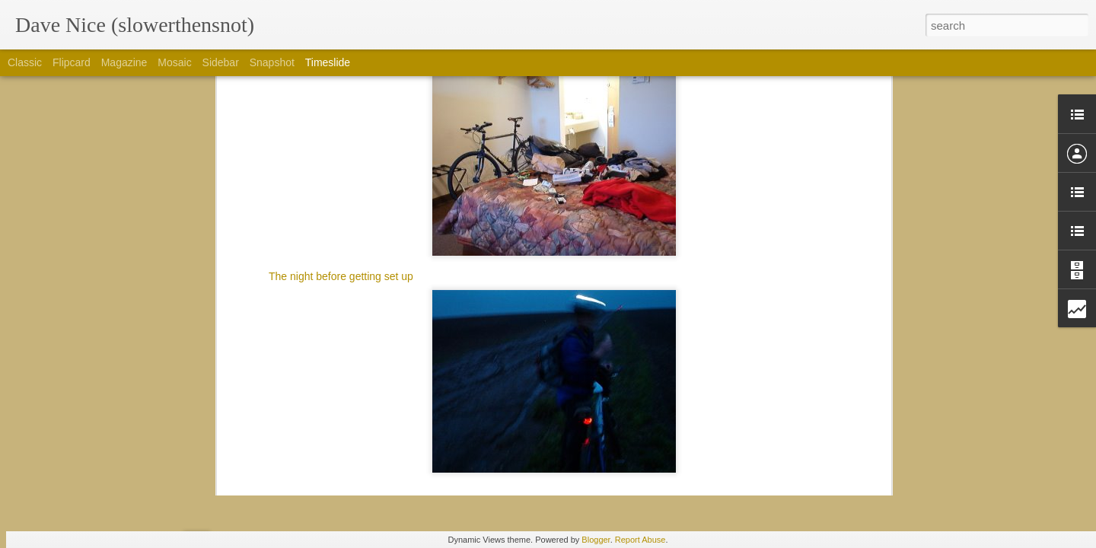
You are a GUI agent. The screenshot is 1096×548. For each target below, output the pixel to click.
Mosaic (174, 62)
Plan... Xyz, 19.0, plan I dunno (560, 379)
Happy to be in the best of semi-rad (780, 405)
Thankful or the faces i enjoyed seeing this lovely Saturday (834, 352)
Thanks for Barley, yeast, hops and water (793, 325)
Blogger (595, 539)
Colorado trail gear (741, 458)
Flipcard (72, 62)
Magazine (124, 62)
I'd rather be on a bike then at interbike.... (793, 431)
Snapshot (272, 62)
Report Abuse (640, 539)
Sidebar (220, 62)
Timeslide (327, 62)
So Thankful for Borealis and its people (788, 378)
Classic (25, 62)
